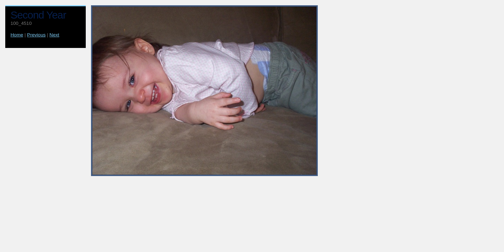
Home (16, 34)
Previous (36, 34)
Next (54, 34)
